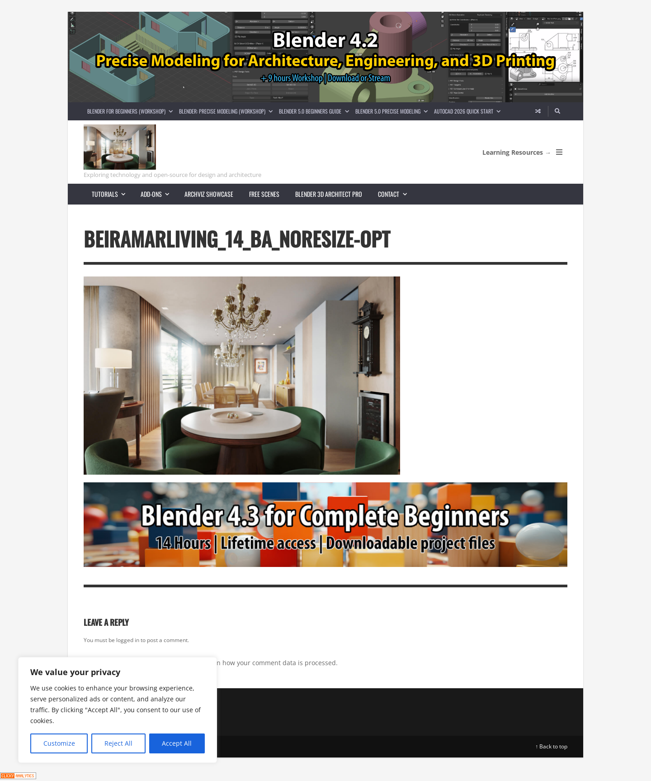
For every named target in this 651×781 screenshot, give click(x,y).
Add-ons (159, 194)
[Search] (558, 111)
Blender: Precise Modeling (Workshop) (227, 111)
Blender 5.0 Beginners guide (315, 111)
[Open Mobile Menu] (559, 152)
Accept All (177, 743)
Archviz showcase (208, 194)
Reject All (118, 743)
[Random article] (538, 111)
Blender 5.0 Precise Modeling (393, 111)
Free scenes (264, 194)
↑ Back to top (551, 746)
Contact (396, 194)
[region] (117, 710)
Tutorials (112, 194)
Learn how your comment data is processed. (270, 662)
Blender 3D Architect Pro (328, 194)
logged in (127, 640)
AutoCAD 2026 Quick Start (469, 111)
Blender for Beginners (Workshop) (131, 111)
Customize (59, 743)
